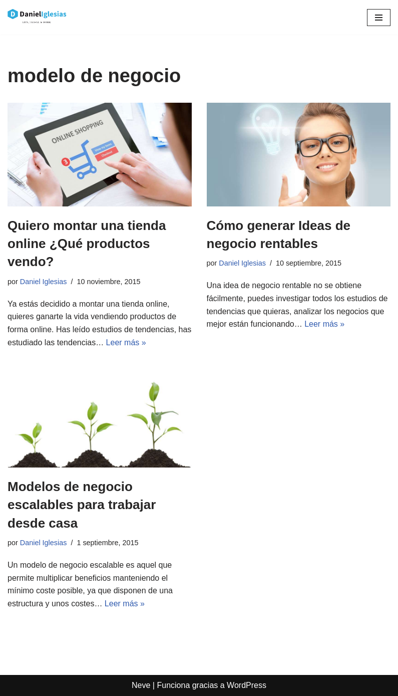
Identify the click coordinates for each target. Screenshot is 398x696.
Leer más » (126, 342)
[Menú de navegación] (378, 17)
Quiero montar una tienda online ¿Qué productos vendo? (87, 244)
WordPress (246, 685)
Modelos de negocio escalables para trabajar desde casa (82, 505)
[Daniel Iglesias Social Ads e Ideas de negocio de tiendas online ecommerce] (38, 17)
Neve (141, 685)
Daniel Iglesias (43, 282)
